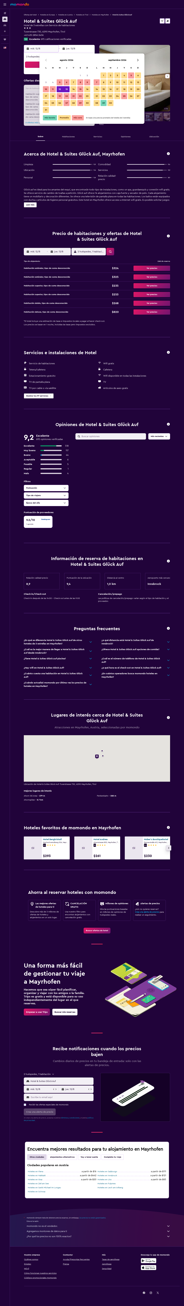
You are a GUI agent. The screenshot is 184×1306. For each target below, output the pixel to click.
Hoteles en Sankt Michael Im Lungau (44, 1188)
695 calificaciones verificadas (56, 39)
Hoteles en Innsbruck (107, 1176)
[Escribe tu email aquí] (61, 1097)
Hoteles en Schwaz (36, 1192)
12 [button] (60, 89)
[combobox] (61, 1081)
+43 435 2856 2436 (34, 35)
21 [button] (73, 96)
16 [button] (87, 89)
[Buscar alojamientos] (5, 19)
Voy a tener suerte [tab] (89, 1157)
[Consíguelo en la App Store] (148, 1267)
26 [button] (59, 103)
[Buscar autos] (5, 25)
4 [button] (52, 82)
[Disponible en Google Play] (148, 1260)
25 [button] (52, 103)
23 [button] (87, 96)
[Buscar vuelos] (5, 13)
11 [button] (53, 89)
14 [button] (73, 89)
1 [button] (80, 75)
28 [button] (73, 103)
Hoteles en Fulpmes (107, 1184)
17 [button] (46, 96)
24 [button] (46, 103)
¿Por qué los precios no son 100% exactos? (98, 1236)
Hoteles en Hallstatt (37, 1176)
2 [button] (87, 75)
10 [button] (46, 89)
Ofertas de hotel (30, 15)
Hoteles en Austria (65, 15)
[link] (97, 930)
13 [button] (67, 89)
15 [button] (80, 89)
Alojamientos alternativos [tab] (62, 1157)
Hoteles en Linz (104, 1180)
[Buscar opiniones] (113, 436)
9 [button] (87, 82)
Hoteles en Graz (35, 1180)
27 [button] (66, 103)
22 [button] (80, 96)
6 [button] (66, 82)
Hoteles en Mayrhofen (100, 15)
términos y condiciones (70, 1118)
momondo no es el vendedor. (98, 1226)
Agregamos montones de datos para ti (98, 1231)
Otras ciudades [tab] (37, 1157)
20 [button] (66, 96)
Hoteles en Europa (47, 15)
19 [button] (60, 96)
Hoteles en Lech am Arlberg (110, 1188)
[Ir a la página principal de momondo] (19, 4)
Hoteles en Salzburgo (107, 1172)
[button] (5, 4)
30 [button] (87, 103)
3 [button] (46, 82)
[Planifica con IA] (5, 31)
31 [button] (46, 110)
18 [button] (53, 96)
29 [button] (80, 103)
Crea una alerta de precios (147, 912)
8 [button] (80, 82)
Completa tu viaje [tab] (112, 1157)
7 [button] (73, 82)
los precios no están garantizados (92, 1218)
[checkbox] (38, 522)
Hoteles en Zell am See (38, 1184)
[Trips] (5, 39)
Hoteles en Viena (35, 1172)
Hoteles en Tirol (82, 15)
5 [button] (59, 82)
